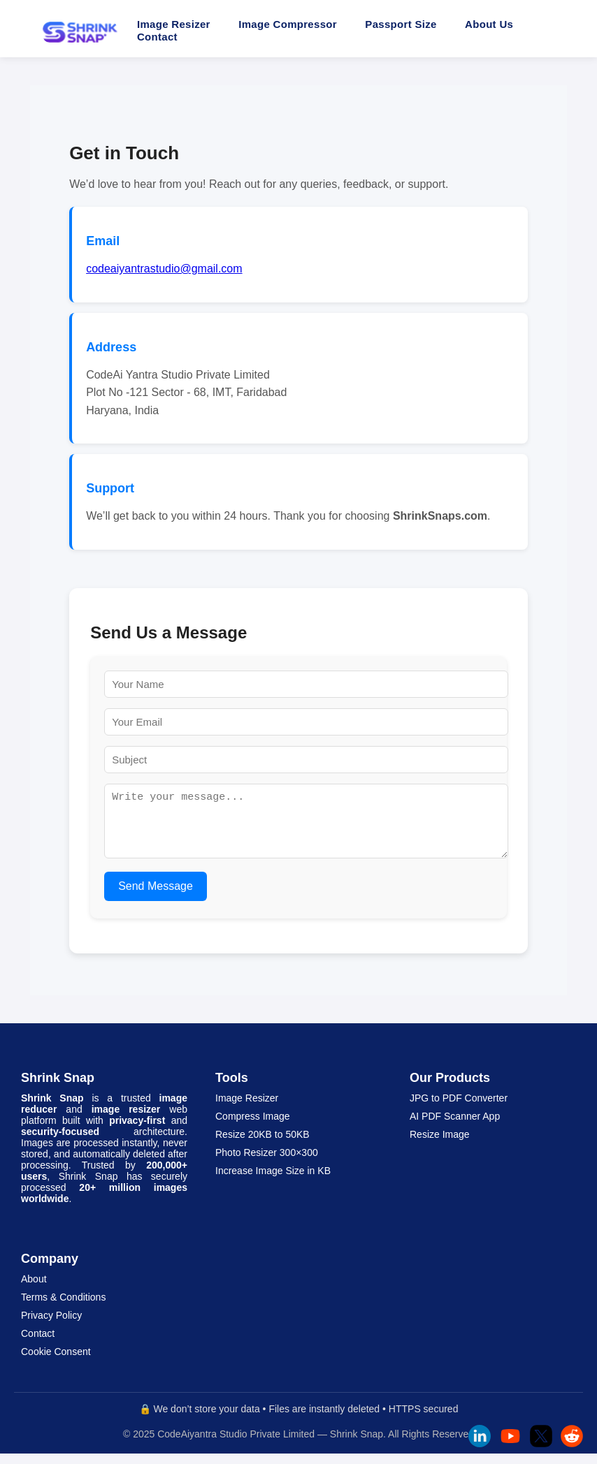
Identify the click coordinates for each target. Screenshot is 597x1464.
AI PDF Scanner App (455, 1126)
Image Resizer (173, 24)
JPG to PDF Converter (459, 1108)
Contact (157, 37)
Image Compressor (287, 24)
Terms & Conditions (63, 1307)
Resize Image (440, 1144)
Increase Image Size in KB (273, 1181)
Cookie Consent (56, 1362)
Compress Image (252, 1126)
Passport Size (400, 24)
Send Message (155, 896)
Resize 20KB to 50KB (262, 1144)
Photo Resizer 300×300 (266, 1163)
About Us (489, 24)
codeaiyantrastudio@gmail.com (164, 268)
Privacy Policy (51, 1325)
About (34, 1289)
